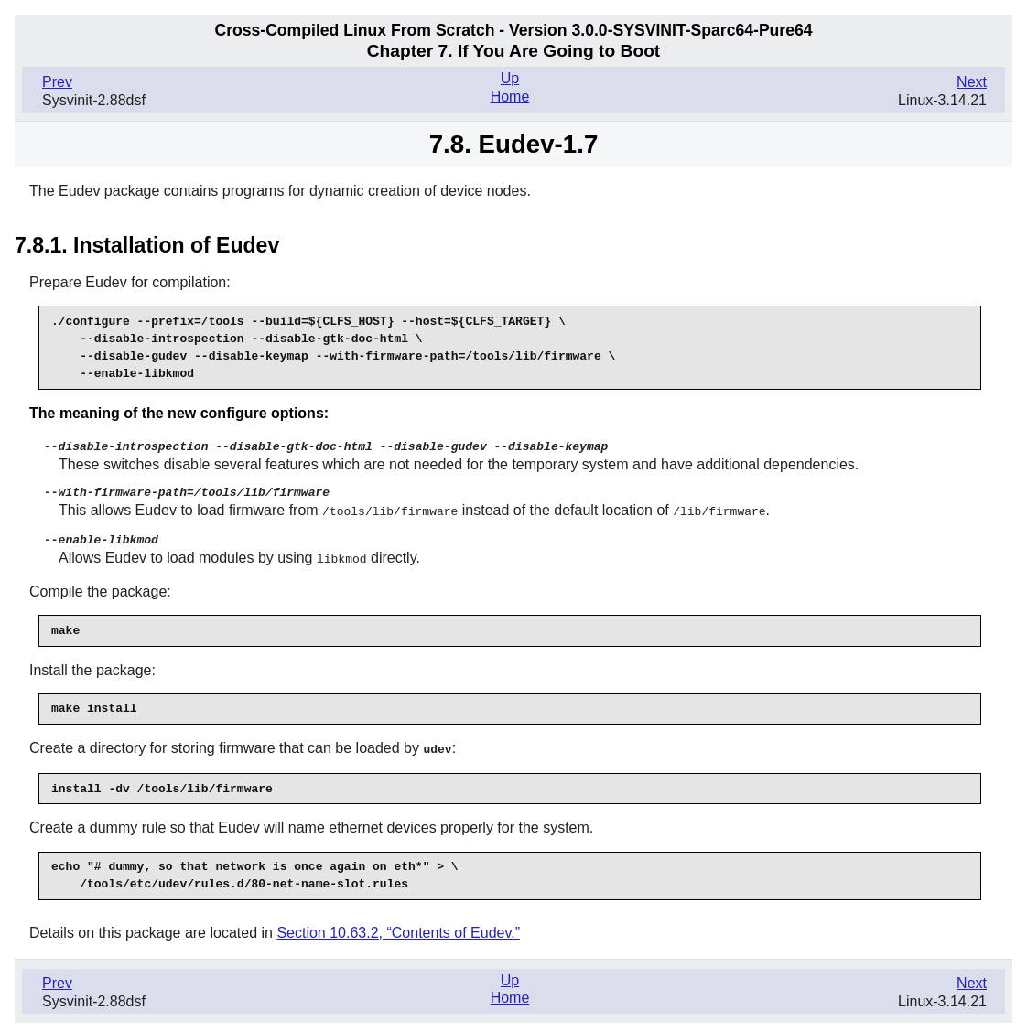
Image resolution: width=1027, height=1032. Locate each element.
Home (510, 96)
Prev (57, 82)
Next (972, 82)
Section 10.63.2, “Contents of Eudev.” (398, 927)
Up (510, 78)
